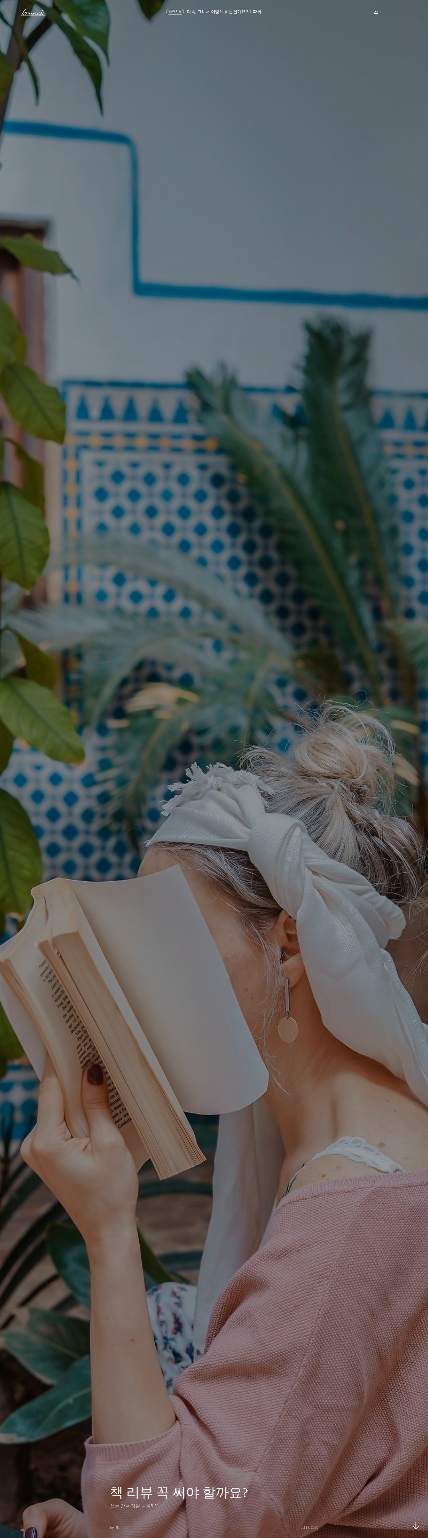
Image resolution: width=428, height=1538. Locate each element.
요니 (118, 1528)
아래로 (416, 1525)
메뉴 (13, 12)
